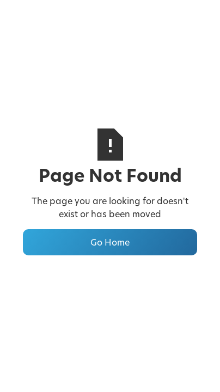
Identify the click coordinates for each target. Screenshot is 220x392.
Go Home (110, 242)
